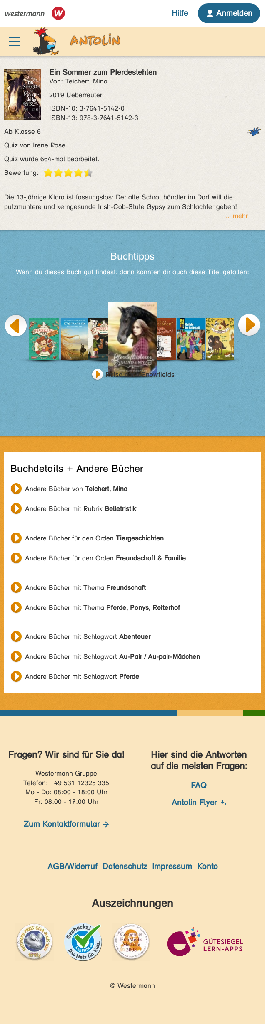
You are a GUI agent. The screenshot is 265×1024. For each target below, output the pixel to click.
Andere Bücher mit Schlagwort (87, 637)
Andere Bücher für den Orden (94, 538)
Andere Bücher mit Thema (85, 588)
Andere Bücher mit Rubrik (80, 509)
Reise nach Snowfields (140, 374)
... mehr (237, 216)
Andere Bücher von (76, 489)
